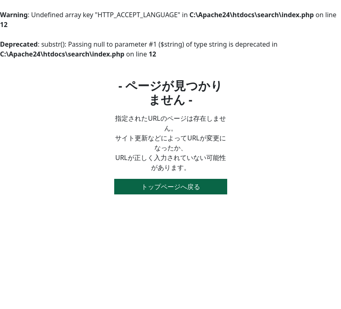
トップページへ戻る (170, 186)
